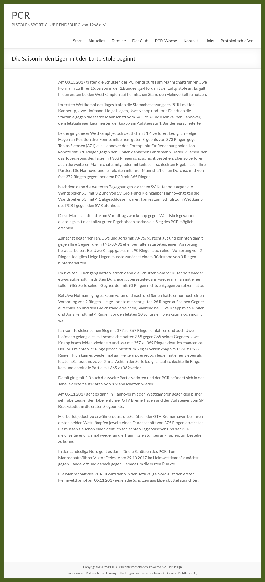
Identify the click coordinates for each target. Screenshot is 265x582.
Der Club (140, 40)
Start (77, 40)
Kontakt (190, 40)
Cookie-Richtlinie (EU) (182, 573)
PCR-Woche (166, 40)
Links (209, 40)
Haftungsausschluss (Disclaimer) (142, 573)
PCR (21, 15)
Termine (119, 40)
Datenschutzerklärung (101, 573)
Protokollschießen (236, 40)
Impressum (75, 573)
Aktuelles (96, 40)
